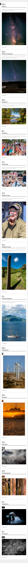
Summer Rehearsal (5, 164)
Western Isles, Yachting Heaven (7, 298)
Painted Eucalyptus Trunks (6, 473)
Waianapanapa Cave (5, 504)
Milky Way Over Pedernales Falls (7, 53)
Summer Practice (4, 133)
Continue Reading (4, 47)
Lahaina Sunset (4, 397)
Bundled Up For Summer (6, 195)
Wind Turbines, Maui (5, 350)
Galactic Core (4, 6)
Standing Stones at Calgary (6, 246)
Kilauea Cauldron (4, 444)
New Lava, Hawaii (4, 533)
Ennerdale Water (4, 101)
